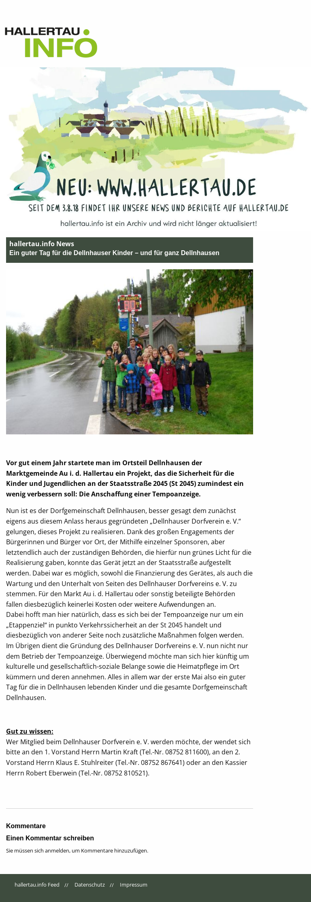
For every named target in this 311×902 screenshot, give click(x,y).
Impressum (133, 884)
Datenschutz (90, 884)
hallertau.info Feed (37, 884)
